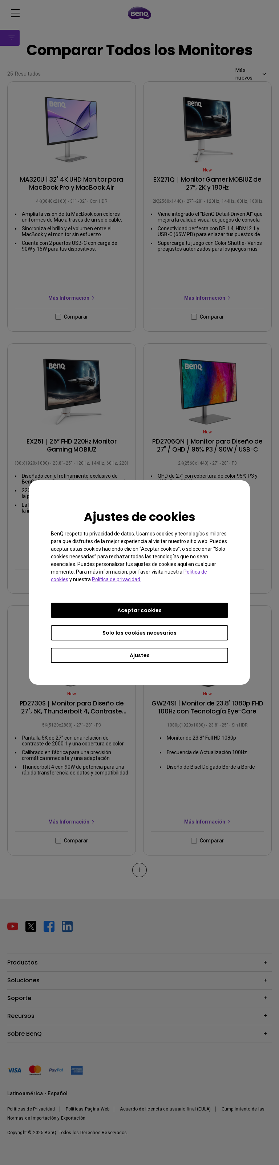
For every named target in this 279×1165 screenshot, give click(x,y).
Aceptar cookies (139, 610)
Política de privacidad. (116, 579)
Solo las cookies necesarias (139, 632)
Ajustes (140, 655)
